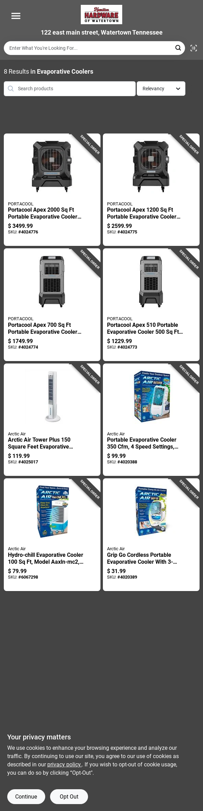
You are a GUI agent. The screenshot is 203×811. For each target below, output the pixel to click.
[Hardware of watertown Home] (101, 14)
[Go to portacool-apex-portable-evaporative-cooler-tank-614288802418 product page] (52, 304)
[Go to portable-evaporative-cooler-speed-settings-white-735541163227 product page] (151, 419)
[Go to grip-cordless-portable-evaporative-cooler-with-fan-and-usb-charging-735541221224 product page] (151, 534)
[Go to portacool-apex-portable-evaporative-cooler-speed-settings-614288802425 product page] (151, 189)
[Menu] (15, 15)
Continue (26, 796)
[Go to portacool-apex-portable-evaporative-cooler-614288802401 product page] (151, 304)
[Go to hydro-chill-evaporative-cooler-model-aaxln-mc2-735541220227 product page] (52, 534)
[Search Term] (94, 48)
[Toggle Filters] (194, 89)
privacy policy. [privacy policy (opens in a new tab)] (64, 764)
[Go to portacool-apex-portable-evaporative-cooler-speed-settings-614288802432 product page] (52, 189)
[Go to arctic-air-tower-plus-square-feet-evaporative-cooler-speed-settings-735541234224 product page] (52, 419)
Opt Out (69, 796)
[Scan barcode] (194, 48)
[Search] (179, 47)
